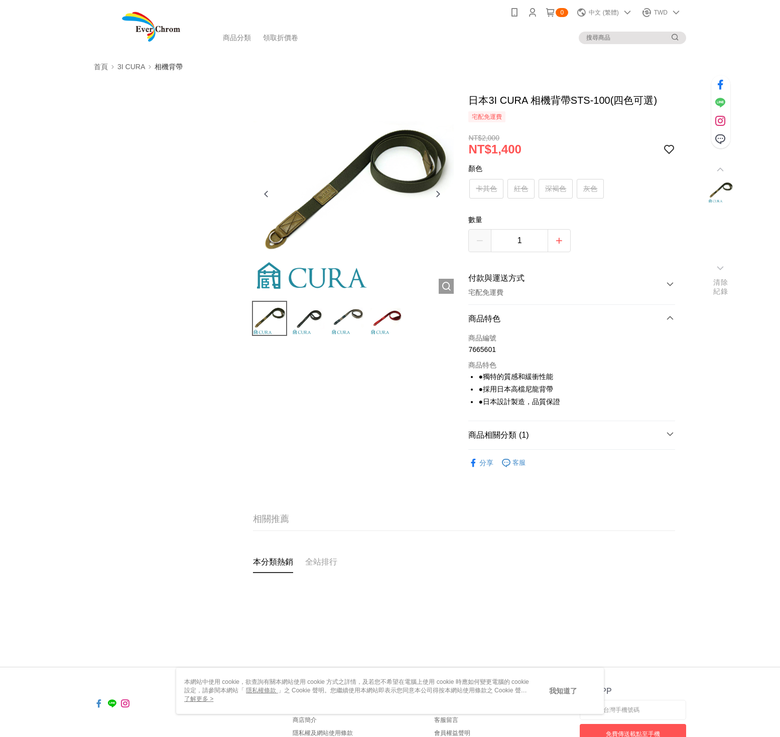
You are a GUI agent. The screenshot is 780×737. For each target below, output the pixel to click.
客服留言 (446, 719)
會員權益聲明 (452, 732)
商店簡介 (305, 719)
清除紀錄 (720, 286)
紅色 (521, 189)
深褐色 (555, 189)
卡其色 (486, 189)
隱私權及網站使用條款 (323, 732)
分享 (480, 463)
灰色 (590, 189)
